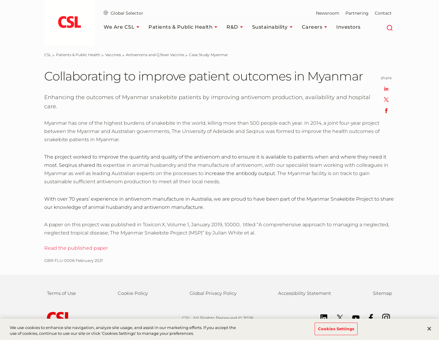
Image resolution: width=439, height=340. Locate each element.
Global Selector (123, 13)
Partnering (357, 13)
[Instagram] (383, 317)
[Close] (429, 332)
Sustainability (274, 27)
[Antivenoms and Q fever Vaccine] (155, 54)
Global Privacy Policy (213, 293)
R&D (236, 27)
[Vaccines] (113, 54)
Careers (316, 27)
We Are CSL (123, 27)
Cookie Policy (133, 293)
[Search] (389, 27)
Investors (348, 27)
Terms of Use (61, 293)
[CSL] (47, 54)
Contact (383, 13)
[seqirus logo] (69, 23)
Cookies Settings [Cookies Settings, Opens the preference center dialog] (336, 332)
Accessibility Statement (304, 293)
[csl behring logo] (58, 318)
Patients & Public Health (184, 27)
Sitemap (382, 293)
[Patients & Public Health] (78, 54)
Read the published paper (76, 248)
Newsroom (327, 13)
